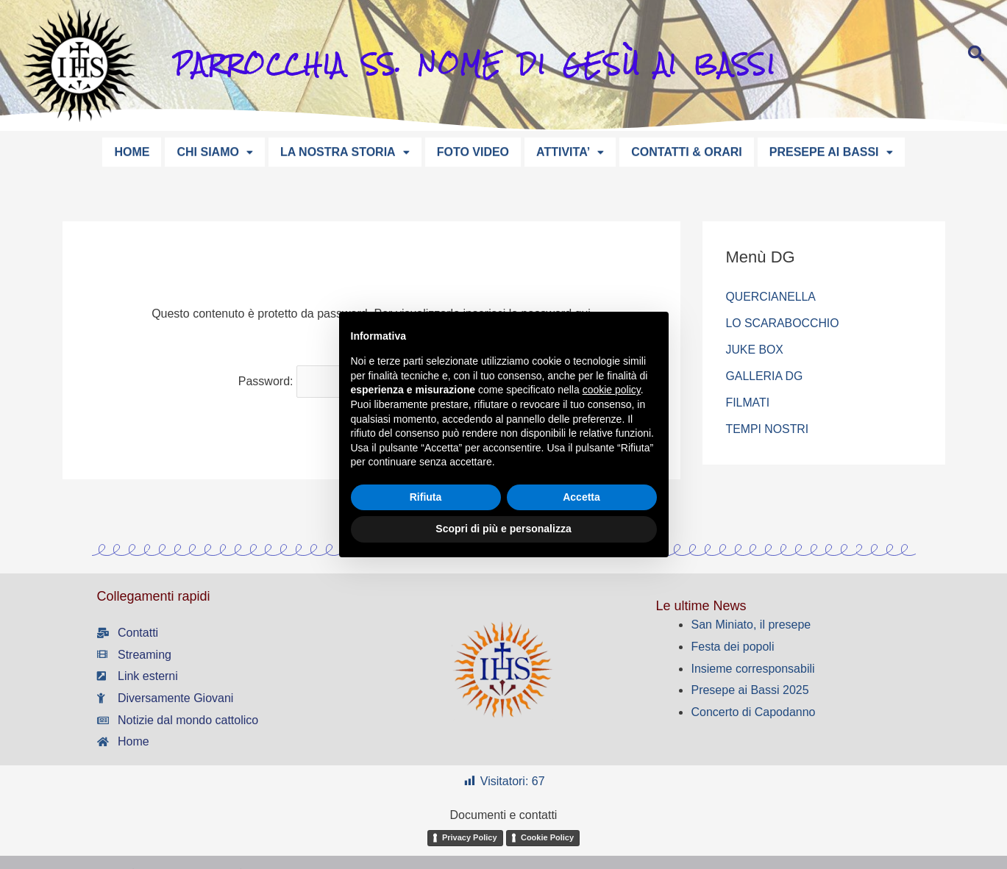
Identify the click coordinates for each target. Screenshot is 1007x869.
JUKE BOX (755, 349)
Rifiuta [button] (426, 497)
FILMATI (748, 402)
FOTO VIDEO (473, 150)
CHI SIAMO (214, 150)
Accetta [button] (581, 497)
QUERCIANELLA (771, 296)
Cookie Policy (547, 837)
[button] (214, 150)
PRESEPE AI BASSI (831, 150)
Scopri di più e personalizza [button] (503, 528)
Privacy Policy (469, 837)
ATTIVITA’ (570, 150)
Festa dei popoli (732, 646)
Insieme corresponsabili (752, 668)
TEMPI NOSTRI (768, 429)
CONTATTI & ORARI (686, 150)
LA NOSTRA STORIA (345, 150)
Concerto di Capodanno (753, 712)
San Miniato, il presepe (751, 624)
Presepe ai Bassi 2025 (749, 690)
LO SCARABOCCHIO (783, 323)
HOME (131, 150)
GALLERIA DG (765, 376)
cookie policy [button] (612, 390)
